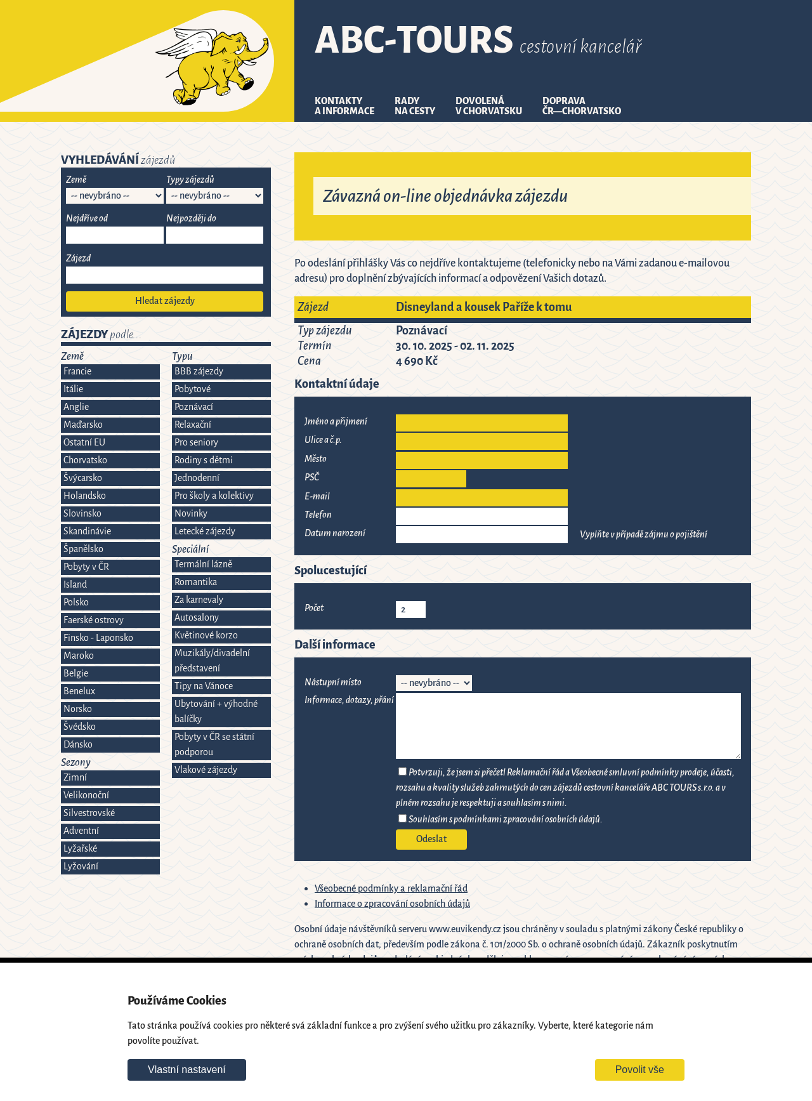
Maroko (78, 656)
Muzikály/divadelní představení (212, 661)
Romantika (195, 582)
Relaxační (192, 425)
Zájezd (78, 259)
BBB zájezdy (198, 372)
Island (75, 585)
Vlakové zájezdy (205, 770)
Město (315, 459)
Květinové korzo (206, 636)
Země (76, 180)
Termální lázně (203, 564)
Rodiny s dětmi (203, 460)
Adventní (81, 831)
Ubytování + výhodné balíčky (216, 711)
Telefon (318, 515)
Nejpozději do (191, 219)
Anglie (76, 407)
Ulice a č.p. (323, 440)
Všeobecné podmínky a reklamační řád (391, 889)
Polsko (76, 603)
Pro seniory (196, 443)
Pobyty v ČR (86, 567)
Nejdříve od (87, 219)
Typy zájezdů (190, 180)
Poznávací (193, 407)
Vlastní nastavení (187, 1069)
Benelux (79, 691)
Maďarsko (83, 425)
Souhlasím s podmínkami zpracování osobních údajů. (506, 820)
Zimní (75, 778)
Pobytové (192, 389)
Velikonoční (86, 795)
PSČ (311, 477)
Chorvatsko (85, 460)
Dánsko (78, 745)
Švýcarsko (82, 478)
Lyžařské (80, 849)
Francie (77, 372)
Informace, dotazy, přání (349, 700)
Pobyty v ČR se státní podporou (214, 744)
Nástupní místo (333, 682)
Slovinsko (82, 514)
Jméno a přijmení (335, 422)
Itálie (73, 389)
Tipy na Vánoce (203, 686)
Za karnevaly (198, 600)
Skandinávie (87, 531)
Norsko (77, 709)
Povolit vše (639, 1069)
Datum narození (334, 533)
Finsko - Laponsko (98, 638)
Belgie (75, 674)
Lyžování (80, 866)
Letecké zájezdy (204, 531)
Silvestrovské (89, 813)
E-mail (317, 497)
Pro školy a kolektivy (214, 496)
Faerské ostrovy (93, 620)
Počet (314, 608)
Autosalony (196, 618)
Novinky (190, 514)
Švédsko (79, 727)
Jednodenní (196, 478)
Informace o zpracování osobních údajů (392, 904)
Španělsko (83, 549)
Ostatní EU (84, 443)
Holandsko (84, 496)
